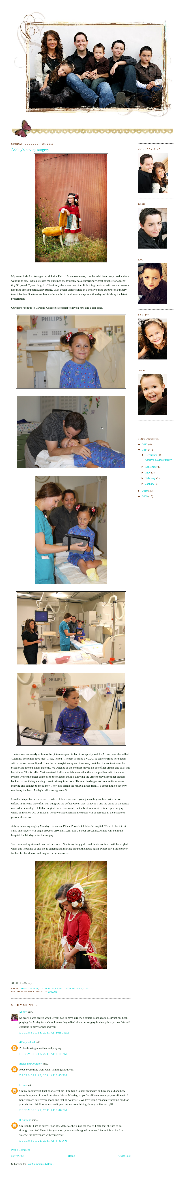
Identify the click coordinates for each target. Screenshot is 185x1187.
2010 (145, 490)
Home (71, 1155)
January (150, 483)
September (151, 466)
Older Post (124, 1155)
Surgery (88, 989)
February (150, 478)
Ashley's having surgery (30, 150)
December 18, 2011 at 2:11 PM (43, 1053)
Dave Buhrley (29, 989)
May (148, 472)
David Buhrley (49, 989)
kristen (23, 1085)
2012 (145, 444)
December (151, 454)
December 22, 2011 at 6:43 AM (43, 1140)
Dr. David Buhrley (70, 989)
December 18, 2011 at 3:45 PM (43, 1075)
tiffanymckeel (27, 1042)
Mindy (23, 1011)
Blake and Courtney (30, 1063)
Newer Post (17, 1155)
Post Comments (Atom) (40, 1163)
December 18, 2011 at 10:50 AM (44, 1032)
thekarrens (25, 1119)
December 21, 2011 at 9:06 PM (43, 1110)
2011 (145, 449)
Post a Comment (20, 1149)
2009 (145, 496)
